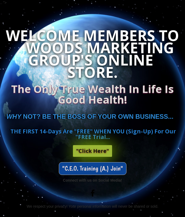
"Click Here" (92, 150)
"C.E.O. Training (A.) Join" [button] (92, 168)
